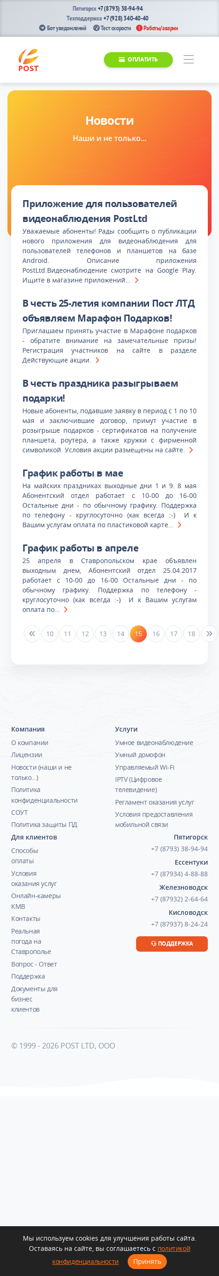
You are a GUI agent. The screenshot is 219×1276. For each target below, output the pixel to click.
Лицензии (26, 754)
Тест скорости (112, 28)
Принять (147, 1261)
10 (49, 633)
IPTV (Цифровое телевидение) (138, 784)
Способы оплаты (24, 855)
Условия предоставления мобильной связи (153, 819)
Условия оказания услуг (33, 878)
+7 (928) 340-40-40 (126, 18)
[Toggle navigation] (188, 60)
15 (138, 633)
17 (173, 633)
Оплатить (138, 59)
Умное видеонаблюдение (154, 742)
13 (102, 633)
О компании (29, 742)
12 (85, 633)
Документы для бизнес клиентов (34, 999)
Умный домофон (140, 754)
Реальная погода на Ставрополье (31, 941)
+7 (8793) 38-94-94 (120, 8)
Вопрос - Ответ (34, 964)
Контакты (26, 918)
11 (67, 633)
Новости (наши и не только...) (41, 772)
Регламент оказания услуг (154, 802)
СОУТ (19, 812)
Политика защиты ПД (44, 824)
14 (120, 633)
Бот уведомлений (62, 28)
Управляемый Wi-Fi (144, 767)
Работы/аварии (157, 28)
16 (155, 633)
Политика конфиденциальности (44, 794)
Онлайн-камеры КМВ (36, 900)
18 (191, 633)
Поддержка (28, 976)
